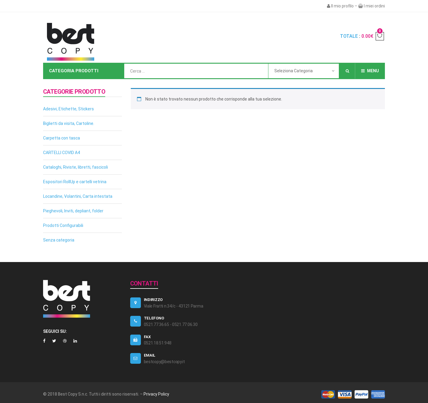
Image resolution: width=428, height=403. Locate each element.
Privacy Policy (156, 394)
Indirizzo (153, 299)
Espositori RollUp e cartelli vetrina (74, 181)
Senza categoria (58, 240)
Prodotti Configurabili (63, 225)
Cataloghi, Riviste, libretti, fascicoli (75, 167)
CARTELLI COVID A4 (61, 152)
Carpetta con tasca (61, 138)
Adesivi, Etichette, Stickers (68, 108)
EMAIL (150, 355)
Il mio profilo (342, 6)
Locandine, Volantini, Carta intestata (77, 196)
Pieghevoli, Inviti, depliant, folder (73, 210)
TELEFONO (154, 318)
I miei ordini (374, 6)
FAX (147, 337)
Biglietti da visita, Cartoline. (68, 123)
